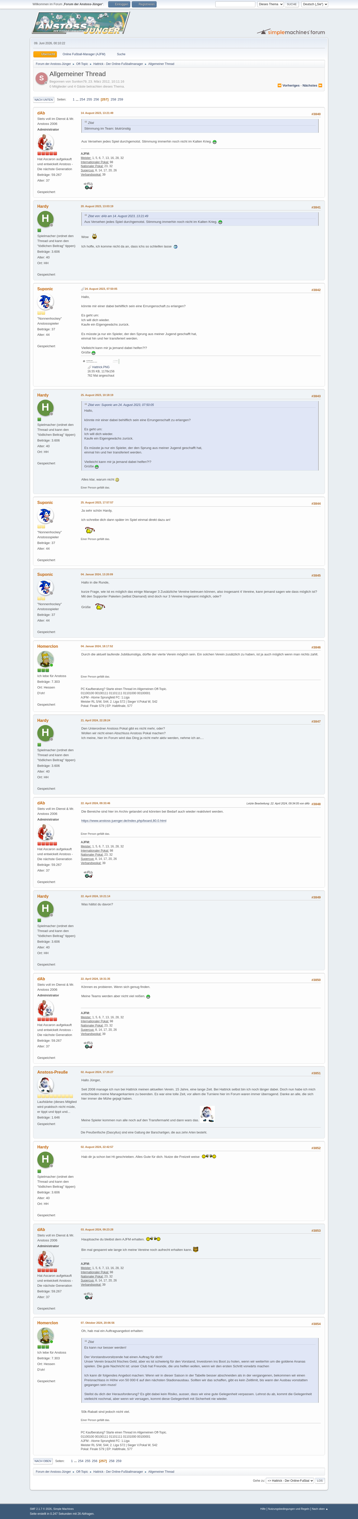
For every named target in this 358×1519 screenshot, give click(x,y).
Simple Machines (63, 1508)
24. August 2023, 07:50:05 (101, 288)
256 (96, 99)
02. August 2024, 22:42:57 (97, 1146)
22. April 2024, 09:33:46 (95, 803)
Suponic (45, 289)
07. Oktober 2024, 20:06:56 (97, 1322)
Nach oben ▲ (320, 1508)
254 (82, 99)
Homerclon (47, 646)
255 (89, 99)
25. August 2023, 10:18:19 (97, 394)
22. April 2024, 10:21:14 (95, 896)
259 (120, 99)
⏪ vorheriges (288, 85)
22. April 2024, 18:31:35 (95, 978)
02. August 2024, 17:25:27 (97, 1072)
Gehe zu (258, 1480)
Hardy (42, 206)
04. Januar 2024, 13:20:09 (97, 574)
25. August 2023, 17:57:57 (97, 502)
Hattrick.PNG (99, 367)
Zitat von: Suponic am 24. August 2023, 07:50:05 (121, 405)
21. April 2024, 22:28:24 (95, 720)
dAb (41, 113)
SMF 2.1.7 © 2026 (41, 1508)
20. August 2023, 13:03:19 (97, 206)
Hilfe (263, 1508)
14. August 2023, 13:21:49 (97, 112)
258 (113, 99)
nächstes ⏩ (312, 85)
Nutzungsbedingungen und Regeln (288, 1508)
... (78, 99)
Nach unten (44, 99)
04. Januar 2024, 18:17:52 (97, 646)
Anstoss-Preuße (52, 1072)
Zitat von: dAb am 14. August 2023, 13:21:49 (118, 216)
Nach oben (43, 1461)
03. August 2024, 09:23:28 (97, 1229)
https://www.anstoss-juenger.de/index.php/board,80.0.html (123, 821)
